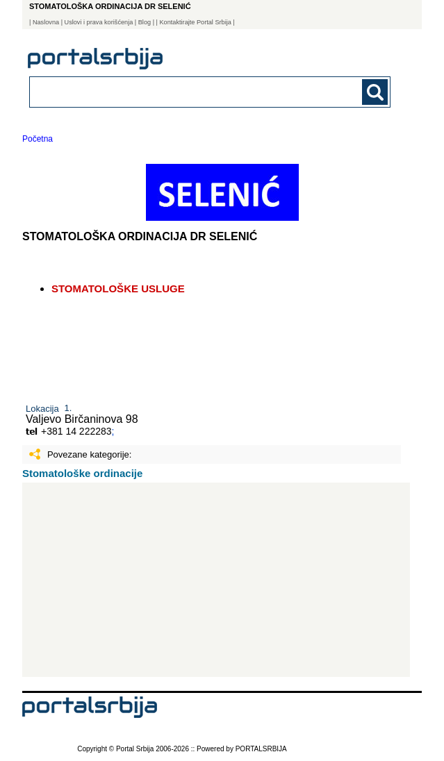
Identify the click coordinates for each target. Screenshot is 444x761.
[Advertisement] (216, 580)
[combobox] (175, 91)
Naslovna (46, 22)
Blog (144, 22)
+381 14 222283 (76, 431)
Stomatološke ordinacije (82, 473)
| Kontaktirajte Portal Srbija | (195, 22)
